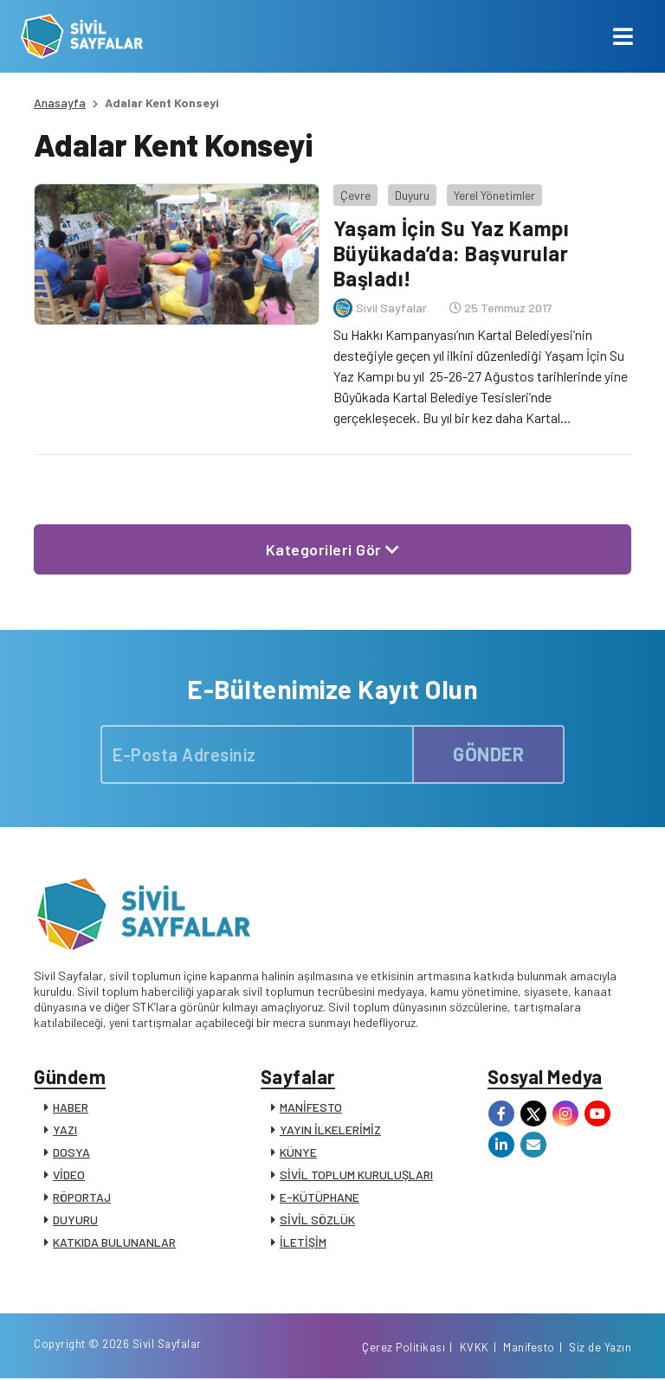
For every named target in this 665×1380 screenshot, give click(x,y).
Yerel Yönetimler (493, 194)
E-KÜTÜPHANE (319, 1197)
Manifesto (529, 1348)
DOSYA (71, 1152)
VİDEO (69, 1174)
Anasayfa (60, 102)
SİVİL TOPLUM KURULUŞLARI (356, 1174)
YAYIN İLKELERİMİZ (330, 1129)
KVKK (474, 1348)
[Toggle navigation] (623, 36)
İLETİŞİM (303, 1242)
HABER (70, 1107)
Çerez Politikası (403, 1348)
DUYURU (75, 1219)
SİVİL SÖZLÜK (317, 1219)
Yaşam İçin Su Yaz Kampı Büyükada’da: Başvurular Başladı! (450, 253)
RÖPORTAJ (82, 1197)
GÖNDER (488, 752)
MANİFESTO (311, 1107)
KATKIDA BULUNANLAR (114, 1242)
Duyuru (411, 194)
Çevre (354, 194)
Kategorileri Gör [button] (333, 548)
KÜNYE (298, 1152)
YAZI (65, 1129)
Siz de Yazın (600, 1348)
